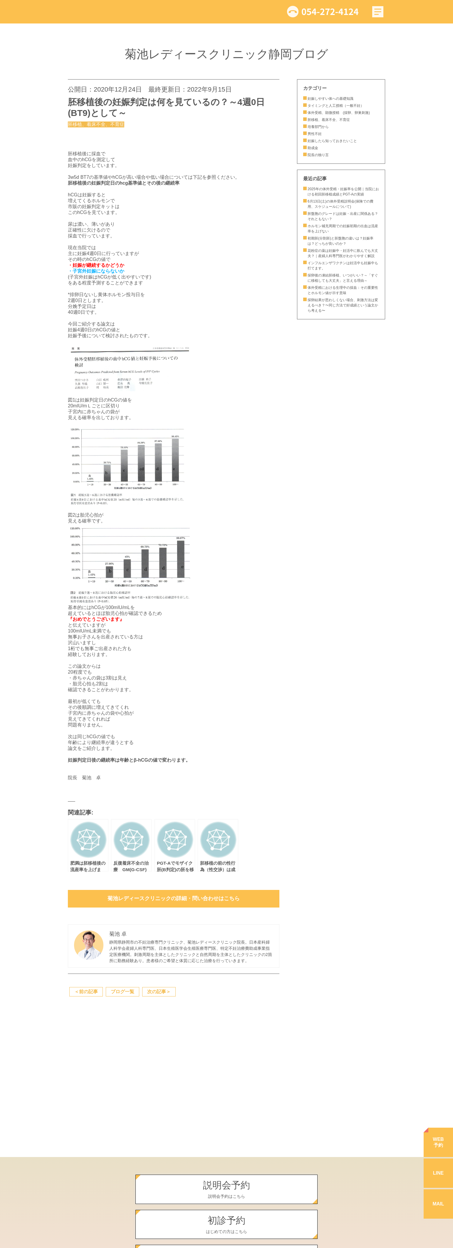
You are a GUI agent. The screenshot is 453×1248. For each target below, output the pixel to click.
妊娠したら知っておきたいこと (334, 141)
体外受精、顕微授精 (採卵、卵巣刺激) (339, 113)
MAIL (438, 1203)
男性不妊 (315, 134)
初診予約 (226, 1224)
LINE (438, 1173)
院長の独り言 (318, 155)
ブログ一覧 (122, 991)
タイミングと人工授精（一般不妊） (336, 106)
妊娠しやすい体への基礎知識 (330, 99)
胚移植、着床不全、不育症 (329, 120)
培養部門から (318, 127)
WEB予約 (438, 1142)
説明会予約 (226, 1189)
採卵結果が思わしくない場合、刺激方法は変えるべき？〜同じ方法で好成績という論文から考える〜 (343, 305)
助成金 (313, 148)
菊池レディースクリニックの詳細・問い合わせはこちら (174, 898)
